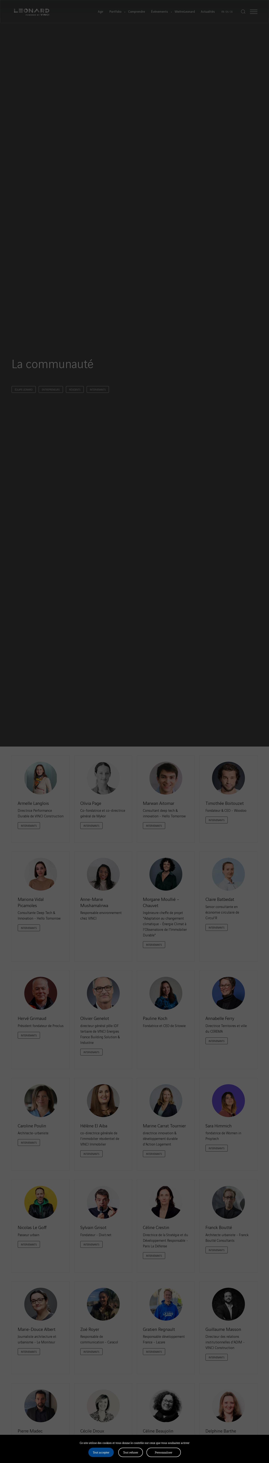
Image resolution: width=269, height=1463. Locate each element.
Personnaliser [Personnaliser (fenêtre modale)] (163, 1452)
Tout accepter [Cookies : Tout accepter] (101, 1452)
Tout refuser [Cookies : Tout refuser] (130, 1452)
